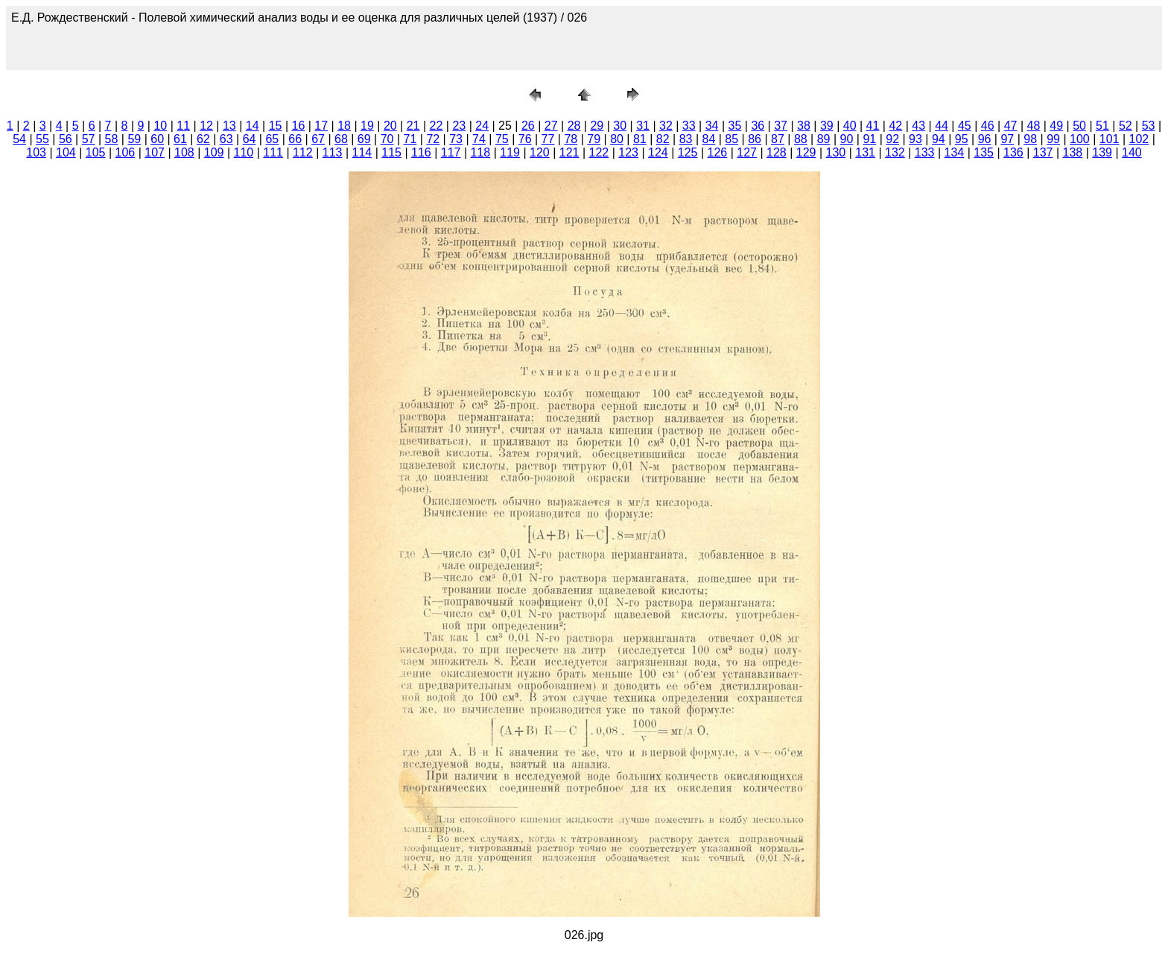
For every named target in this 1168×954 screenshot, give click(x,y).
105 (96, 152)
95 (961, 139)
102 (1139, 139)
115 (391, 152)
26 (528, 125)
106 (125, 152)
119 (510, 152)
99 (1053, 139)
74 (479, 139)
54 (19, 139)
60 (157, 139)
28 (574, 125)
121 (569, 152)
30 (619, 125)
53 (1148, 125)
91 (869, 139)
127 (747, 152)
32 (666, 125)
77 (548, 139)
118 (481, 152)
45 (964, 125)
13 (229, 125)
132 (895, 152)
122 (599, 152)
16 (298, 125)
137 (1043, 152)
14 (252, 125)
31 (643, 125)
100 (1080, 139)
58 (111, 139)
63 (226, 139)
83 (686, 139)
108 (184, 152)
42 (895, 125)
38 (803, 125)
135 (984, 152)
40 (850, 125)
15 (275, 125)
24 (482, 125)
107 (155, 152)
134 (955, 152)
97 (1007, 139)
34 (712, 125)
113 (333, 152)
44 (941, 125)
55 (42, 139)
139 (1102, 152)
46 (987, 125)
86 (754, 139)
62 (203, 139)
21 (413, 125)
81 (640, 139)
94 (938, 139)
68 (341, 139)
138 (1073, 152)
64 (249, 139)
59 (134, 139)
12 (206, 125)
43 (918, 125)
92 (892, 139)
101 (1109, 139)
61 (180, 139)
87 (777, 139)
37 (780, 125)
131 (865, 152)
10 (160, 125)
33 (689, 125)
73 (456, 139)
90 (847, 139)
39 (827, 125)
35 (735, 125)
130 (836, 152)
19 (367, 125)
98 (1030, 139)
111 (273, 152)
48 (1034, 125)
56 (65, 139)
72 (432, 139)
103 (36, 152)
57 (88, 139)
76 (525, 139)
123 (628, 152)
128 (776, 152)
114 (362, 152)
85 (731, 139)
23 (459, 125)
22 (436, 125)
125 (688, 152)
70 (387, 139)
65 (272, 139)
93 (915, 139)
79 (593, 139)
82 (663, 139)
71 (410, 139)
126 (718, 152)
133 (925, 152)
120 (540, 152)
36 (757, 125)
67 (318, 139)
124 (658, 152)
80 (616, 139)
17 (321, 125)
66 (295, 139)
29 (596, 125)
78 (570, 139)
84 (709, 139)
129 (806, 152)
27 (551, 125)
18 (344, 125)
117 (451, 152)
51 (1102, 125)
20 (390, 125)
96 (984, 139)
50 (1079, 125)
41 (873, 125)
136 (1013, 152)
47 (1011, 125)
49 (1056, 125)
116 (421, 152)
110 (244, 152)
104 (66, 152)
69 (364, 139)
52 (1125, 125)
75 (502, 139)
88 (800, 139)
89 (824, 139)
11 (183, 125)
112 (303, 152)
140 (1132, 152)
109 (214, 152)
